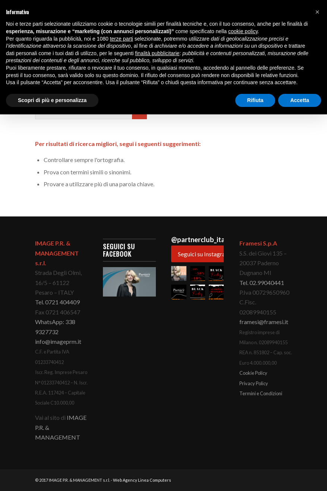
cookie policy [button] (243, 31)
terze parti (121, 39)
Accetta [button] (299, 100)
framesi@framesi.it (263, 321)
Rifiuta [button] (255, 100)
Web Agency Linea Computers (142, 480)
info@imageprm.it (58, 341)
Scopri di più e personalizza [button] (52, 100)
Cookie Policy (253, 373)
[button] (178, 273)
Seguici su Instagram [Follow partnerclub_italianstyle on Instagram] (204, 253)
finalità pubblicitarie (157, 53)
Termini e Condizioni (260, 393)
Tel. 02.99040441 (261, 282)
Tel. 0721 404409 (57, 301)
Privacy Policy (253, 383)
